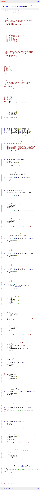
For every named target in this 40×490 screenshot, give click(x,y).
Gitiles (6, 488)
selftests (21, 6)
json (38, 488)
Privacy (9, 488)
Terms (12, 488)
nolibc (20, 5)
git (17, 5)
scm (8, 5)
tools (13, 6)
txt (35, 488)
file (22, 8)
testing (16, 6)
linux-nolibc (24, 5)
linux (11, 5)
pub (5, 5)
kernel (2, 5)
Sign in (38, 1)
